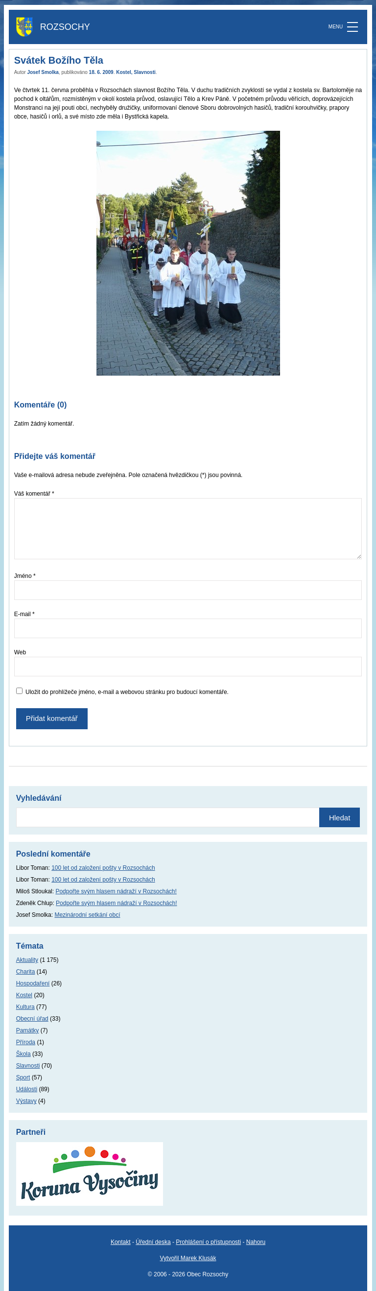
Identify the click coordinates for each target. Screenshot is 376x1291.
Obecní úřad (32, 1018)
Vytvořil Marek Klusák (188, 1258)
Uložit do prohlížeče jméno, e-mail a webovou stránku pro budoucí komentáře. (127, 692)
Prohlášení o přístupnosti (208, 1242)
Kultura (25, 1007)
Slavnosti (144, 72)
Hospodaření (33, 983)
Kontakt (121, 1242)
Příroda (25, 1042)
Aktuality (27, 959)
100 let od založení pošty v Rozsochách (103, 867)
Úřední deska (153, 1242)
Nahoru (255, 1242)
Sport (23, 1077)
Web (20, 652)
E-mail (24, 614)
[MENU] (352, 27)
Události (26, 1089)
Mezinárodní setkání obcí (87, 914)
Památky (27, 1030)
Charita (25, 971)
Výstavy (26, 1101)
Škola (23, 1054)
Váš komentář (34, 493)
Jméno (25, 576)
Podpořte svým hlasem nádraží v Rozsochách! (115, 891)
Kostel (123, 72)
